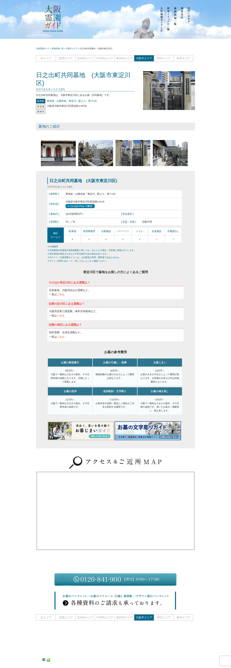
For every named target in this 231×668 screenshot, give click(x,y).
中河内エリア (105, 58)
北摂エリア (66, 58)
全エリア (45, 58)
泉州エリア (183, 58)
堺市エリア (164, 58)
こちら (86, 261)
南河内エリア (124, 58)
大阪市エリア (144, 58)
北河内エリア (85, 58)
